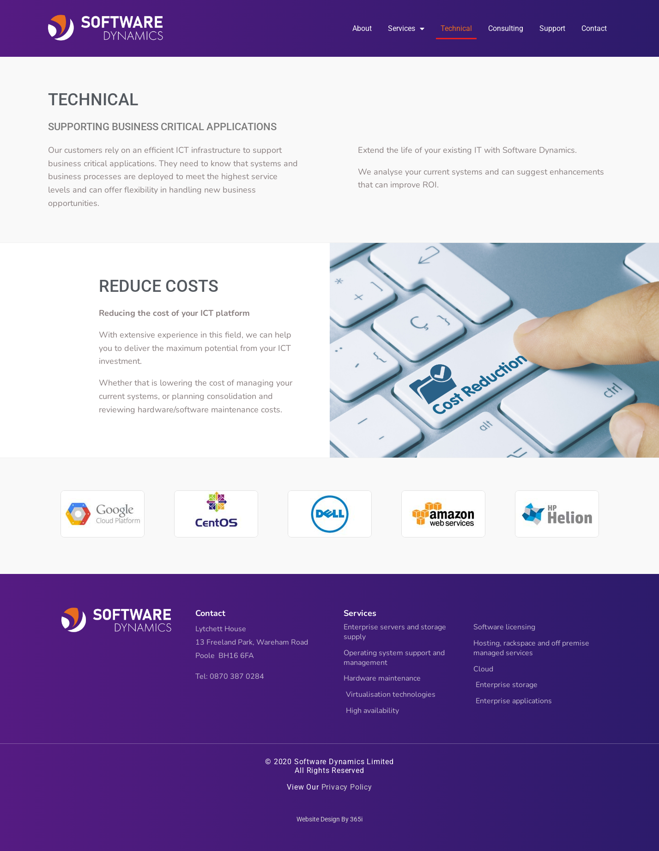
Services (406, 28)
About (362, 28)
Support (552, 28)
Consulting (505, 28)
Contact (594, 28)
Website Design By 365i (329, 819)
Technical (456, 28)
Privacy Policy (346, 787)
